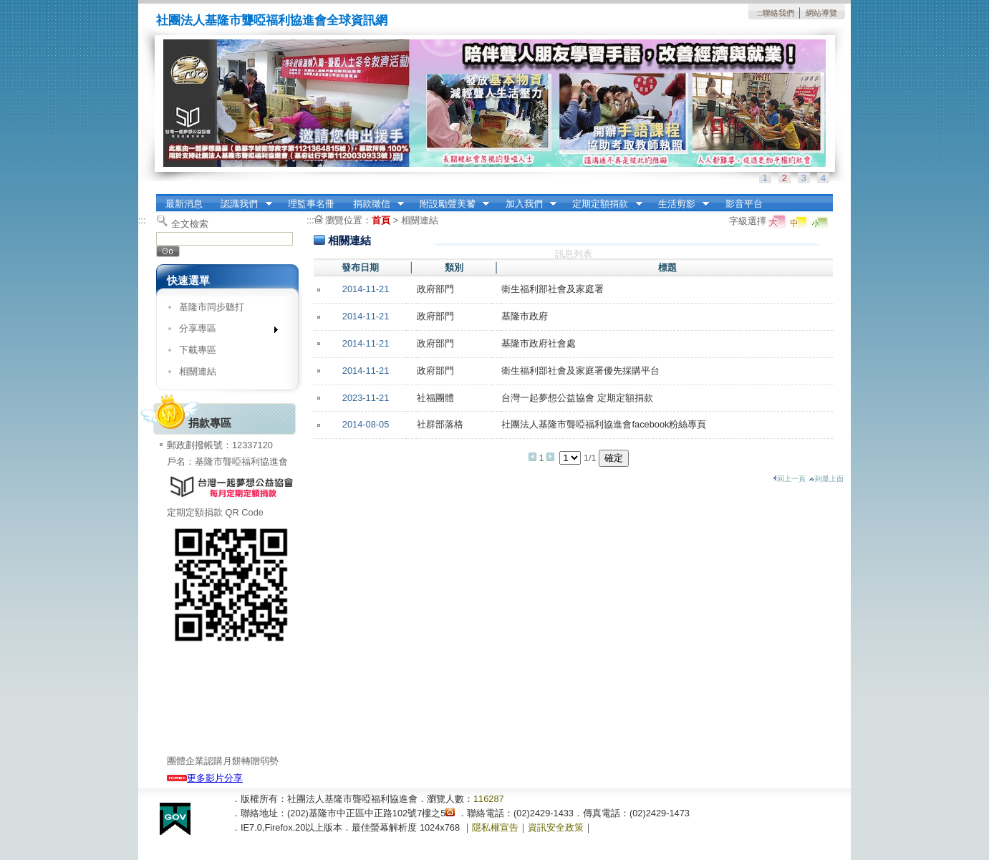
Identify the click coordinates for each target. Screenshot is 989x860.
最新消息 (184, 203)
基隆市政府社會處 (538, 343)
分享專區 (223, 331)
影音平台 (744, 203)
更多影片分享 (205, 778)
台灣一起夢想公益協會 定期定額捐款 (577, 397)
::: (759, 13)
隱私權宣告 (495, 827)
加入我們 (526, 204)
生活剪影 (679, 204)
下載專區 (197, 349)
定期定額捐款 (603, 204)
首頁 (381, 220)
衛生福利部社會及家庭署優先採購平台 (580, 370)
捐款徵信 (374, 204)
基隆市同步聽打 (211, 306)
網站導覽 (821, 13)
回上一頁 (789, 479)
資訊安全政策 (556, 827)
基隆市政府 (524, 316)
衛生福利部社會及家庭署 (552, 289)
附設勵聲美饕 (449, 204)
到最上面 (826, 479)
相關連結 (197, 371)
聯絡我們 (778, 13)
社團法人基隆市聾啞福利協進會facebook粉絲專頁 (603, 424)
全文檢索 (189, 223)
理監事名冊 (311, 203)
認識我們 (242, 204)
